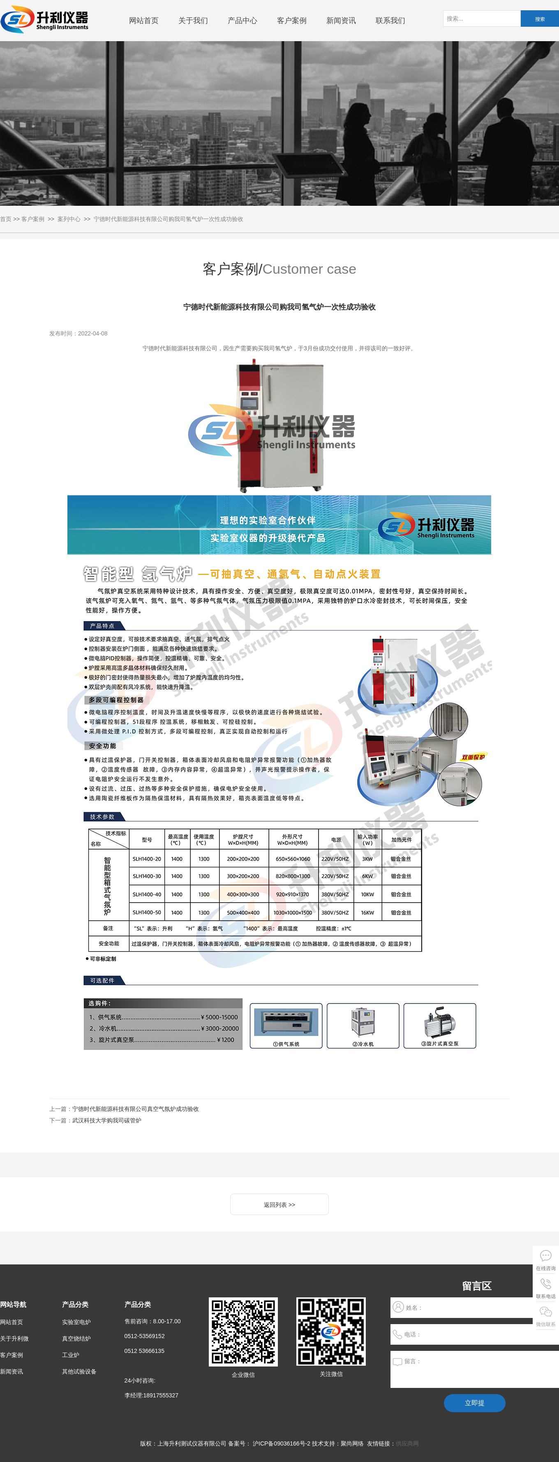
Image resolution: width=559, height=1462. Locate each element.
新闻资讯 (341, 20)
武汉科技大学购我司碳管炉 (106, 1120)
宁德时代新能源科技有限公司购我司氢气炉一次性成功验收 (168, 219)
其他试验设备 (79, 1371)
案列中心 (69, 219)
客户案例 (292, 20)
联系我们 (390, 20)
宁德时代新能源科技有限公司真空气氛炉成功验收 (135, 1109)
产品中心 (242, 20)
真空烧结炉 (76, 1338)
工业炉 (70, 1355)
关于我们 (193, 20)
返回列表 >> (279, 1204)
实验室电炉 (76, 1322)
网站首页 (144, 20)
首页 (6, 219)
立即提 (475, 1402)
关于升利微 (14, 1338)
